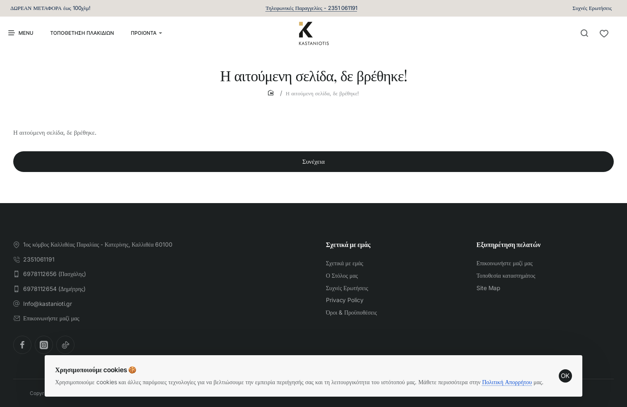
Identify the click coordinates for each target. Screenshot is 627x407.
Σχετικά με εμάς (348, 245)
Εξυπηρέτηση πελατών (508, 245)
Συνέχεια (313, 168)
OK (562, 370)
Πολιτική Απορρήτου (510, 376)
